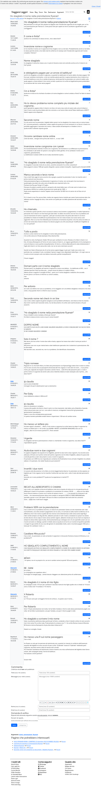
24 (89, 403)
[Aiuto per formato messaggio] (88, 702)
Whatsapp (42, 764)
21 (89, 363)
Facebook (42, 768)
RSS (40, 774)
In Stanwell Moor (16, 774)
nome (21, 735)
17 (89, 298)
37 (89, 606)
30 (89, 507)
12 (89, 174)
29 (89, 486)
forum (64, 741)
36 (89, 594)
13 (89, 209)
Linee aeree (19, 18)
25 (89, 424)
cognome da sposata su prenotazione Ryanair (28, 743)
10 (89, 146)
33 (89, 557)
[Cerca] (73, 12)
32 (89, 545)
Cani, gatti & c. (15, 766)
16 (89, 286)
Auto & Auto (15, 764)
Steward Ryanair (19, 746)
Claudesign (75, 774)
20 (89, 338)
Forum (41, 12)
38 (89, 618)
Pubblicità (68, 772)
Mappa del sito (69, 766)
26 (89, 438)
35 (89, 582)
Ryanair (35, 735)
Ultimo (59, 18)
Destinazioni (52, 12)
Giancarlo (14, 568)
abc (45, 702)
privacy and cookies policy (52, 1)
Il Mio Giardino (16, 772)
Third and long (15, 785)
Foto (45, 12)
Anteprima (22, 725)
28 (89, 468)
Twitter (41, 766)
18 (89, 312)
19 (89, 324)
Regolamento (69, 770)
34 (89, 567)
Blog (36, 12)
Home (32, 12)
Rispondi (86, 32)
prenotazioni (28, 735)
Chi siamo (68, 768)
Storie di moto (15, 780)
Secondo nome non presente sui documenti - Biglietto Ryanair (33, 750)
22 (89, 381)
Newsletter (42, 772)
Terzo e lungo (15, 783)
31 (89, 533)
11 (89, 162)
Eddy (12, 381)
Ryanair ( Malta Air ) (20, 748)
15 (89, 265)
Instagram (42, 770)
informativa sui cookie (55, 3)
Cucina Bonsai (15, 770)
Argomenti (60, 12)
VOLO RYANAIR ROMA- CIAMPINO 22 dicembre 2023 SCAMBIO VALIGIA (36, 741)
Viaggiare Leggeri (19, 11)
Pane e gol (14, 778)
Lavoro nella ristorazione (19, 776)
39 (89, 636)
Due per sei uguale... (17, 718)
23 (89, 393)
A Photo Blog (15, 768)
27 (89, 450)
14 (89, 231)
